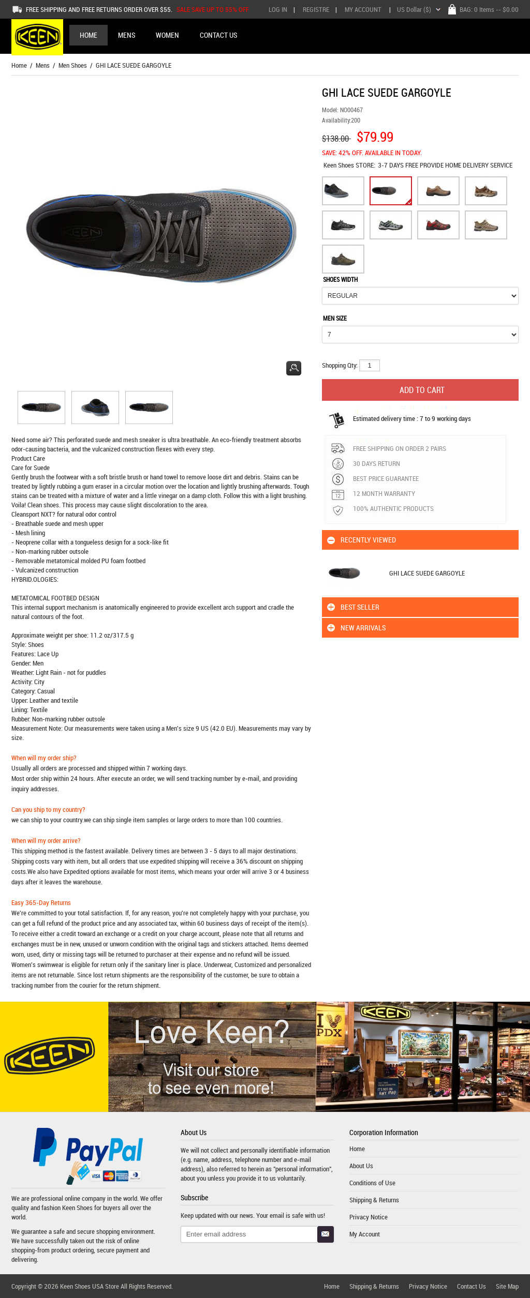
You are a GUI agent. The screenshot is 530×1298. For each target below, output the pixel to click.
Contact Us (471, 1286)
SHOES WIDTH (340, 279)
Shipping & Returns (374, 1199)
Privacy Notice (368, 1216)
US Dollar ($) (414, 9)
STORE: (349, 165)
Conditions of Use (372, 1182)
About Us (361, 1165)
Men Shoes (72, 65)
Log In (278, 9)
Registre (316, 9)
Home (88, 35)
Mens (43, 65)
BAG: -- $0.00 (489, 9)
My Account (363, 9)
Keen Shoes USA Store (89, 1286)
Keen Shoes (339, 165)
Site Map (507, 1286)
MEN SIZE (335, 318)
